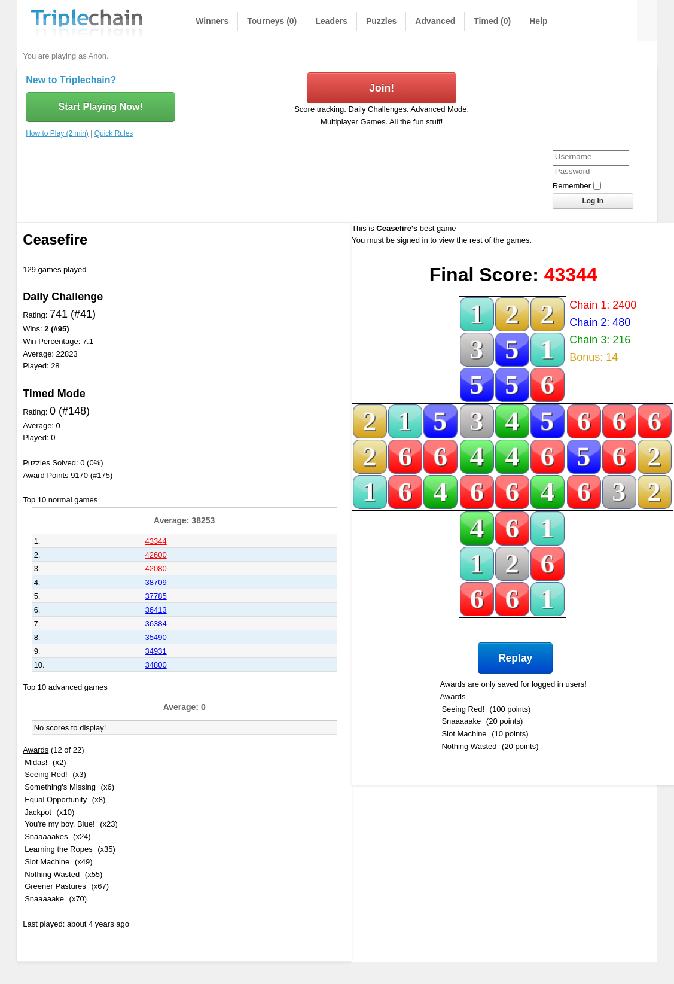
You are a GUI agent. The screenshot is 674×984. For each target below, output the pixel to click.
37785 (156, 596)
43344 (156, 541)
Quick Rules (113, 133)
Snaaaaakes (46, 836)
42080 (156, 568)
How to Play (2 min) (57, 133)
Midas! (36, 762)
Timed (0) (492, 21)
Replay (515, 658)
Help (538, 21)
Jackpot (38, 812)
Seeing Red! (46, 774)
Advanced (435, 21)
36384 (156, 623)
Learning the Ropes (58, 849)
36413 (156, 609)
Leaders (331, 21)
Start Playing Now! (100, 107)
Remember (572, 185)
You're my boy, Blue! (59, 824)
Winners (212, 21)
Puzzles (381, 21)
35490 (156, 637)
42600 (156, 554)
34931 (156, 651)
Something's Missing (60, 786)
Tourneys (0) (272, 21)
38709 (156, 582)
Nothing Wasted (52, 874)
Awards (35, 749)
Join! (381, 88)
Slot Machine (47, 861)
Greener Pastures (55, 886)
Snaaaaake (44, 898)
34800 (156, 664)
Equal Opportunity (56, 799)
